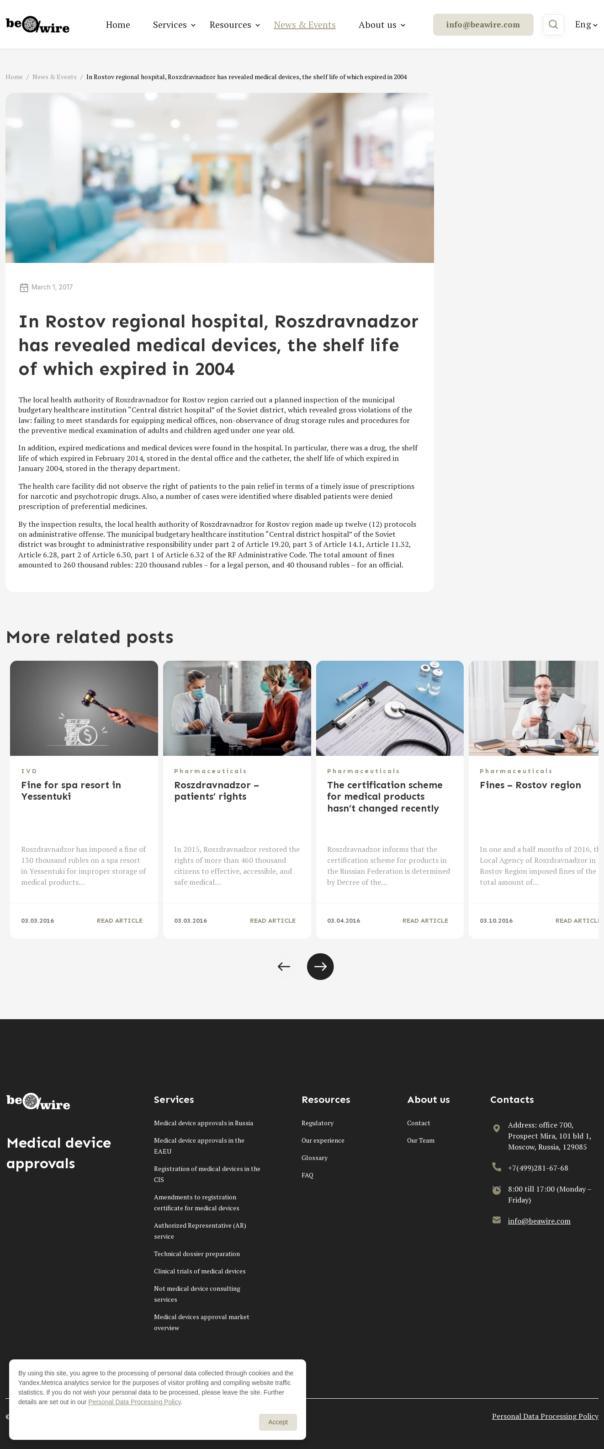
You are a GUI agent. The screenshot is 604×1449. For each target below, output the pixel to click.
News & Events (305, 24)
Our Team (420, 1140)
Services (170, 24)
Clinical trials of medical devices (200, 1271)
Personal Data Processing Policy (545, 1416)
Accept (278, 1422)
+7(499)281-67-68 (538, 1168)
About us (378, 24)
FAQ (307, 1175)
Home (118, 24)
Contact (418, 1122)
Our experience (323, 1140)
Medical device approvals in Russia (203, 1122)
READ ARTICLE (120, 921)
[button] (283, 966)
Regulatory (318, 1122)
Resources (230, 24)
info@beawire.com (483, 24)
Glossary (315, 1157)
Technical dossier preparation (197, 1253)
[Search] (553, 24)
